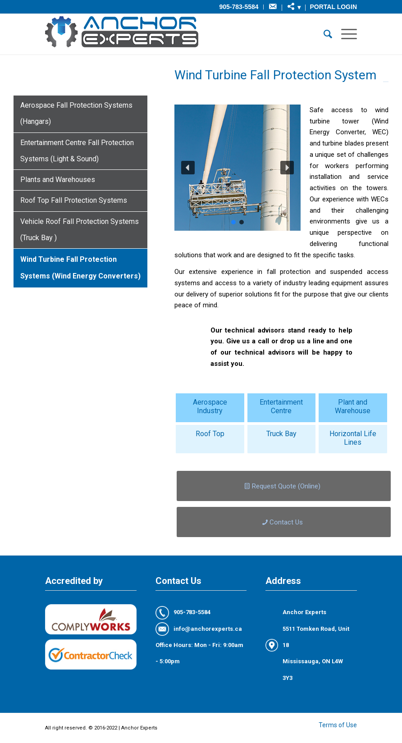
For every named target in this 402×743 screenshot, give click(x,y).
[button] (188, 167)
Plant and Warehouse (352, 406)
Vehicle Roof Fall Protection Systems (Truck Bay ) (79, 229)
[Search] (323, 34)
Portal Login (333, 6)
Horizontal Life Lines (352, 438)
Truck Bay (281, 433)
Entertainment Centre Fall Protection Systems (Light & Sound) (77, 150)
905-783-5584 (238, 6)
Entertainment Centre (281, 406)
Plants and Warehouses (57, 179)
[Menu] (344, 34)
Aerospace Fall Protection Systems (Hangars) (76, 113)
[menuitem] (239, 7)
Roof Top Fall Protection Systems (73, 200)
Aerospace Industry (210, 406)
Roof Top (210, 433)
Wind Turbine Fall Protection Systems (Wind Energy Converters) (80, 267)
